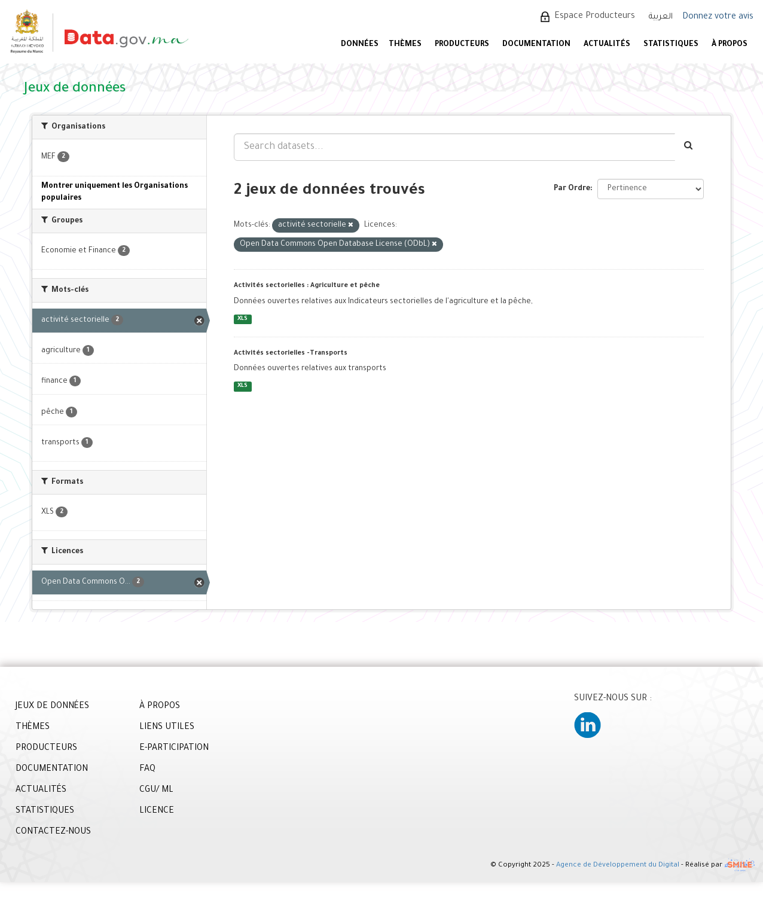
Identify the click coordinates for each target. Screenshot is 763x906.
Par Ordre (572, 189)
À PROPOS (729, 45)
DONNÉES (360, 45)
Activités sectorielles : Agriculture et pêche (307, 285)
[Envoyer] (689, 147)
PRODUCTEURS (462, 45)
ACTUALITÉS (607, 45)
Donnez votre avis (717, 17)
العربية (661, 17)
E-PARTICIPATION (174, 749)
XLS (242, 319)
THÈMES (33, 728)
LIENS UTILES (166, 728)
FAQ (147, 769)
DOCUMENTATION (536, 45)
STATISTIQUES (670, 45)
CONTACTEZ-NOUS (53, 832)
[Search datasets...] (454, 147)
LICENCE (156, 811)
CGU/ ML (156, 790)
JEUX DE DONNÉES (52, 707)
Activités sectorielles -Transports (290, 353)
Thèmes (405, 45)
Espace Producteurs (594, 17)
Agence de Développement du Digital (617, 866)
